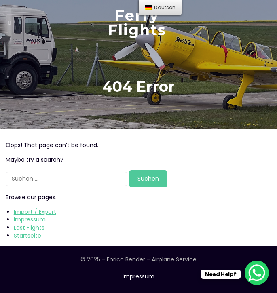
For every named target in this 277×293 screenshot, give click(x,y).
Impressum (30, 219)
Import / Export (35, 212)
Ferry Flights (137, 22)
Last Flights (29, 227)
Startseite (27, 236)
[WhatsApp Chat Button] (257, 273)
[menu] (160, 7)
